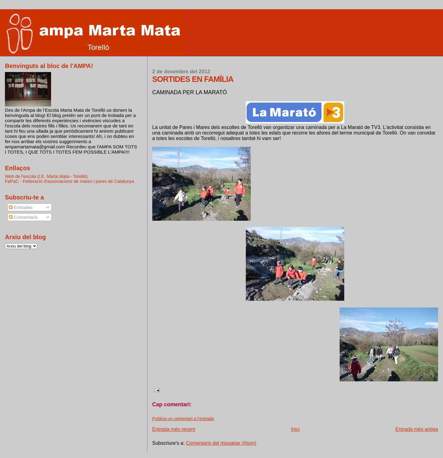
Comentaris (23, 217)
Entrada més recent (173, 429)
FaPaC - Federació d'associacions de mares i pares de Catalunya (69, 181)
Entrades (21, 207)
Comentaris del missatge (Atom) (221, 443)
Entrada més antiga (416, 429)
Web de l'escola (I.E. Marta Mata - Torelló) (46, 176)
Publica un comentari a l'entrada (183, 418)
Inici (295, 429)
